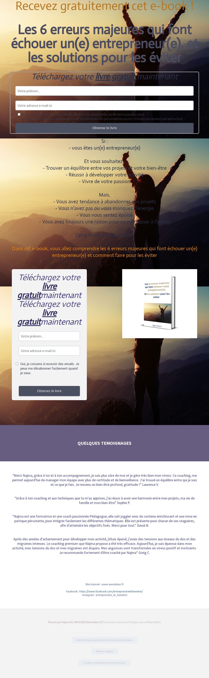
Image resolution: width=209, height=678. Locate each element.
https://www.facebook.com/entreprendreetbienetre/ (111, 591)
